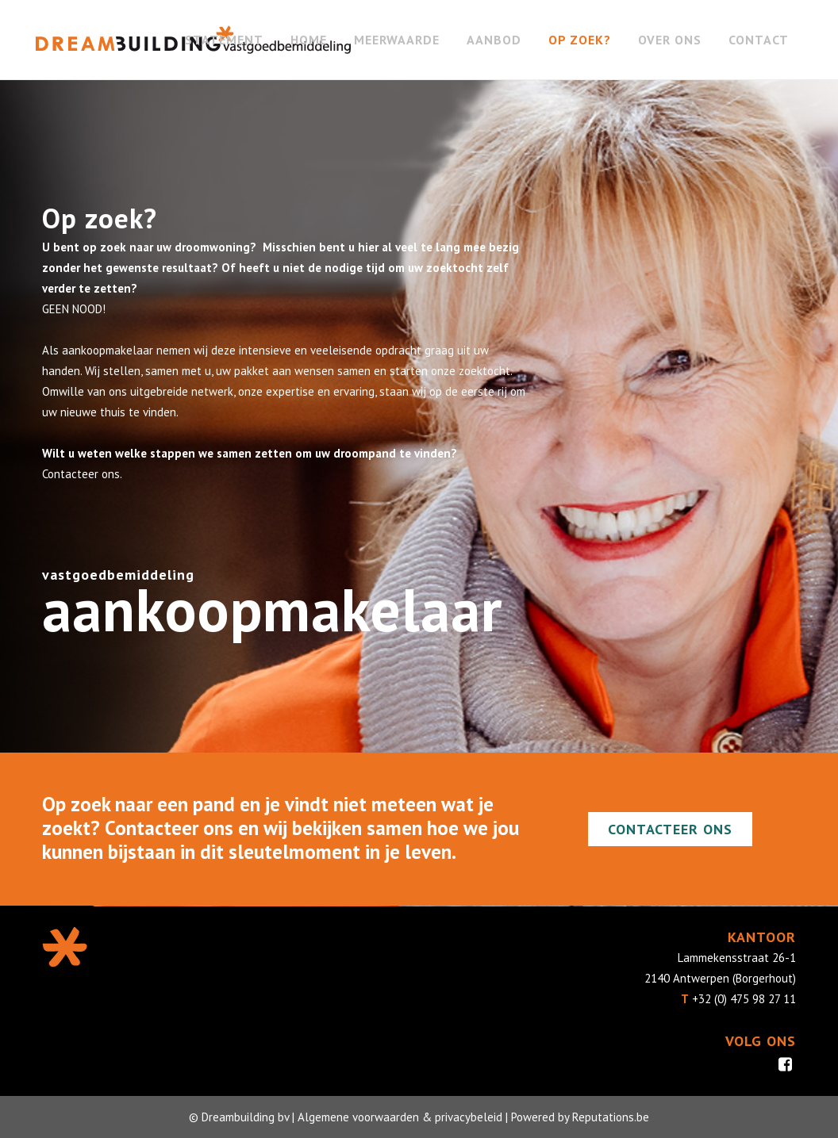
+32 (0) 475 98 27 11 (744, 998)
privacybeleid (468, 1117)
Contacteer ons (670, 829)
